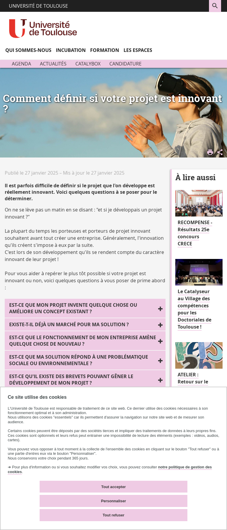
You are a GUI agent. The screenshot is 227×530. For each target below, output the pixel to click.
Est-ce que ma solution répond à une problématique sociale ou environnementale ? (78, 360)
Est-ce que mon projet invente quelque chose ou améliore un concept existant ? (73, 308)
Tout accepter (113, 487)
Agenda (21, 63)
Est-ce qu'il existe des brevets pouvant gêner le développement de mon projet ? (71, 379)
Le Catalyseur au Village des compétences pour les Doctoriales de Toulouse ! (194, 309)
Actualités (53, 63)
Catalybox (87, 63)
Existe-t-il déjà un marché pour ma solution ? (69, 324)
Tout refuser (113, 515)
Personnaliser (113, 501)
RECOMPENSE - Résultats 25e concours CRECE (195, 233)
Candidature (125, 63)
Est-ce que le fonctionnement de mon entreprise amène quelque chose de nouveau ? (82, 340)
